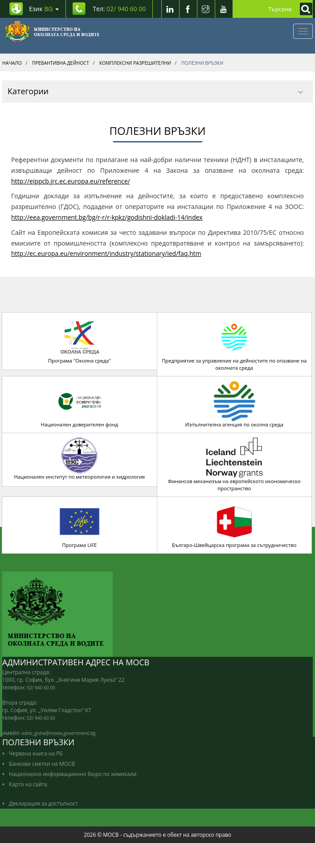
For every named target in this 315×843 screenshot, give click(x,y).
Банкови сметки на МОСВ (42, 763)
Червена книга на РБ (36, 753)
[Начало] (52, 31)
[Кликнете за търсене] (304, 9)
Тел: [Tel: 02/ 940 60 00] (119, 8)
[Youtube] (224, 9)
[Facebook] (188, 9)
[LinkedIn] (170, 9)
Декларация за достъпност (43, 803)
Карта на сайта (28, 784)
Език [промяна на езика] (44, 8)
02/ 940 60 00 (41, 687)
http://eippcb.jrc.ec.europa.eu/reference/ (70, 181)
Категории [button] (155, 91)
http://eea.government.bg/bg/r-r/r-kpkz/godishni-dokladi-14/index (107, 217)
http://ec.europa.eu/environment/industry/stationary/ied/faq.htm (106, 253)
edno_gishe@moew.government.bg (59, 733)
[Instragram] (206, 9)
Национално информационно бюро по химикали (72, 773)
